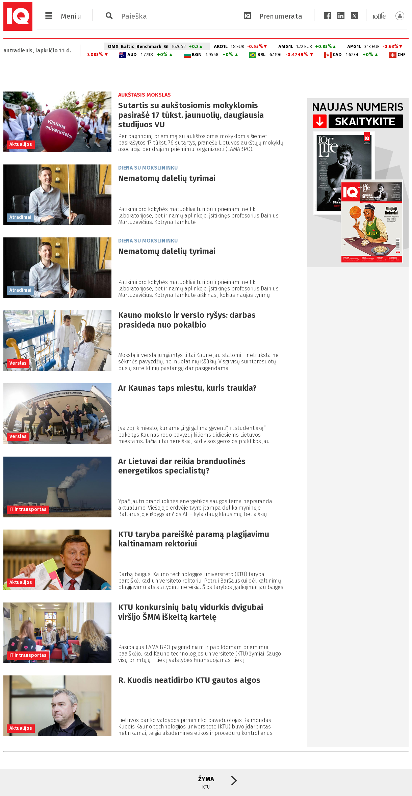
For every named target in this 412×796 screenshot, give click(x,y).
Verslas (18, 363)
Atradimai (20, 217)
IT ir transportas (28, 509)
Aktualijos (20, 144)
